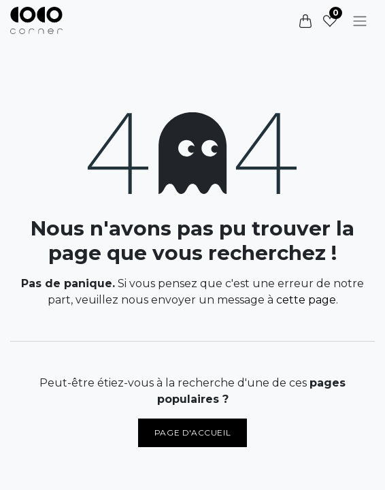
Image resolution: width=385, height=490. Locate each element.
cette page (306, 299)
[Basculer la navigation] (360, 20)
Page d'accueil (192, 432)
